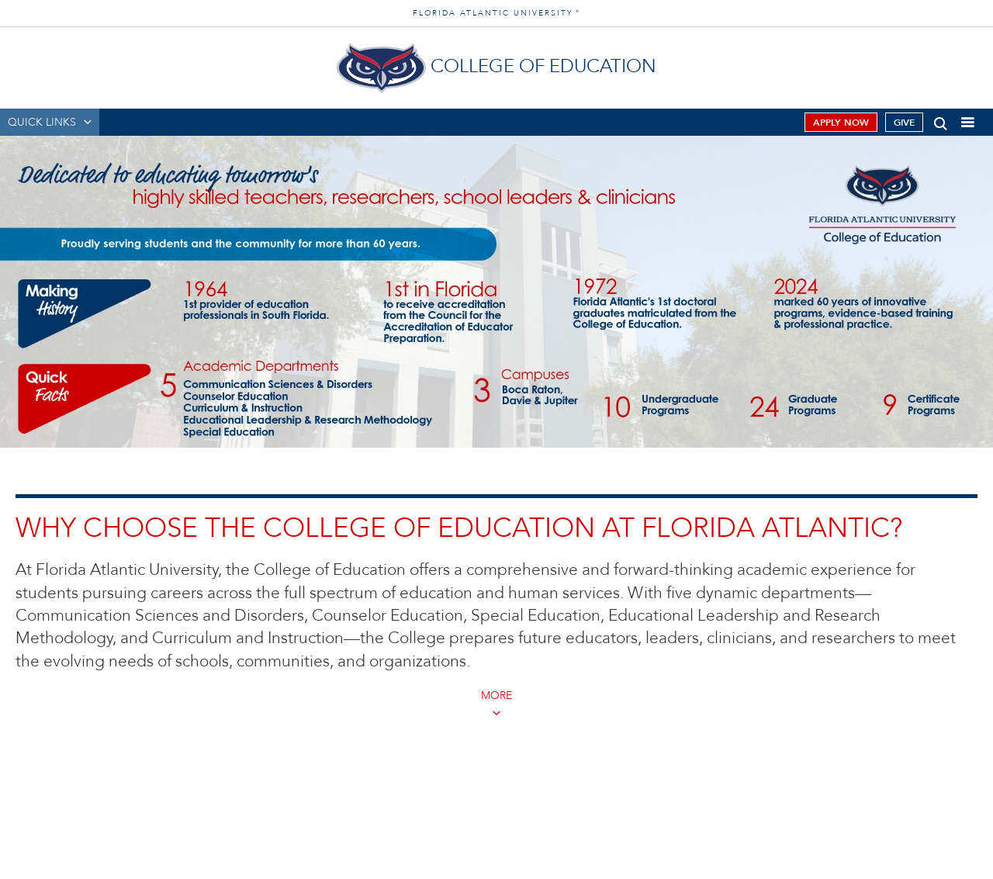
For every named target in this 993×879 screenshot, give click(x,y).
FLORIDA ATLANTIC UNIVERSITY (496, 13)
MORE (496, 695)
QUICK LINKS (42, 122)
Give (904, 122)
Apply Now (841, 122)
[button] (940, 120)
